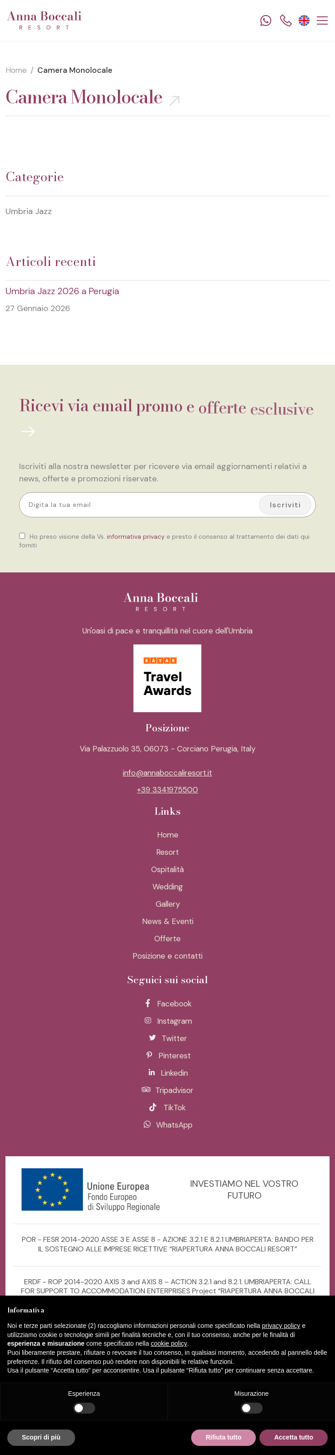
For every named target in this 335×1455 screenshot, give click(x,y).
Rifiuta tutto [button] (224, 1437)
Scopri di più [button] (41, 1437)
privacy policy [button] (281, 1325)
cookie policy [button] (169, 1343)
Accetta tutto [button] (293, 1437)
